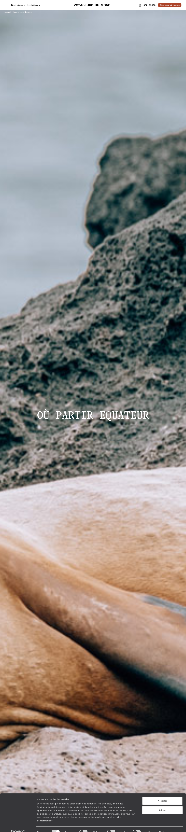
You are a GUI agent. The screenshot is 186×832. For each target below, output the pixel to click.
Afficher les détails (155, 826)
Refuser (162, 804)
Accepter (162, 795)
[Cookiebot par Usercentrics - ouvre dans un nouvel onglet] (18, 826)
